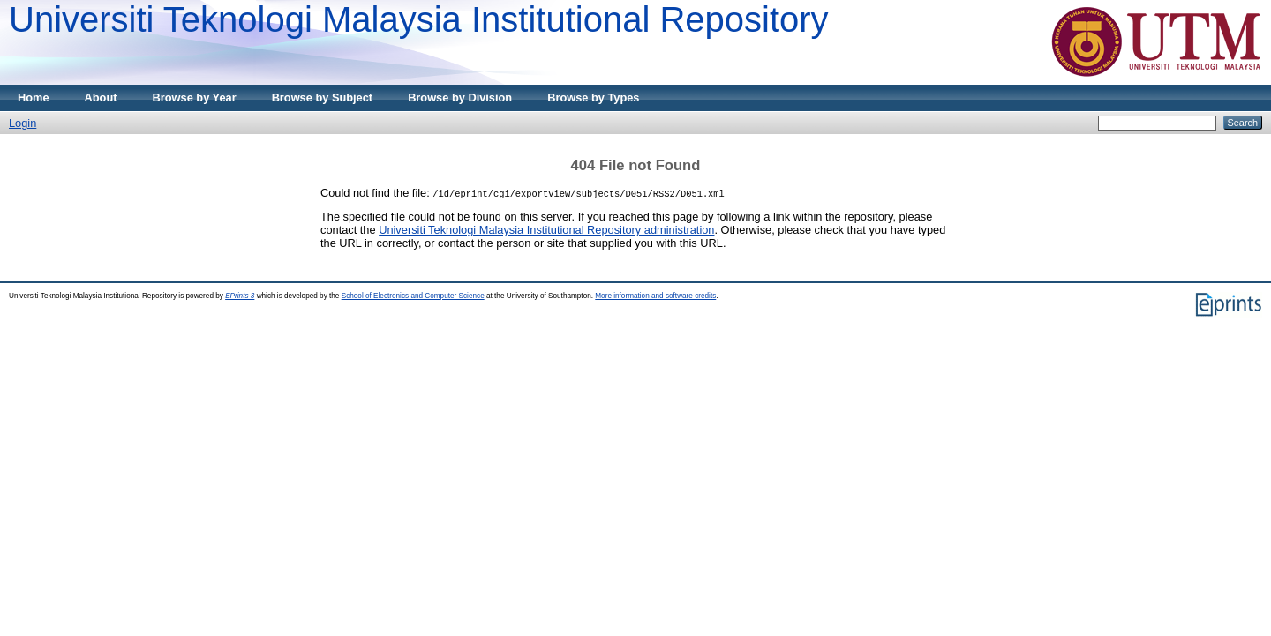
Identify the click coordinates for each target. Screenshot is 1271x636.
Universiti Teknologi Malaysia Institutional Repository (419, 19)
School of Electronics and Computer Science (413, 296)
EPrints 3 (239, 296)
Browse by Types (593, 97)
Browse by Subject (322, 97)
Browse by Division (460, 97)
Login (22, 123)
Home (33, 97)
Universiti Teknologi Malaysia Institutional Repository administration (546, 229)
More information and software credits (655, 296)
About (101, 97)
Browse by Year (195, 97)
